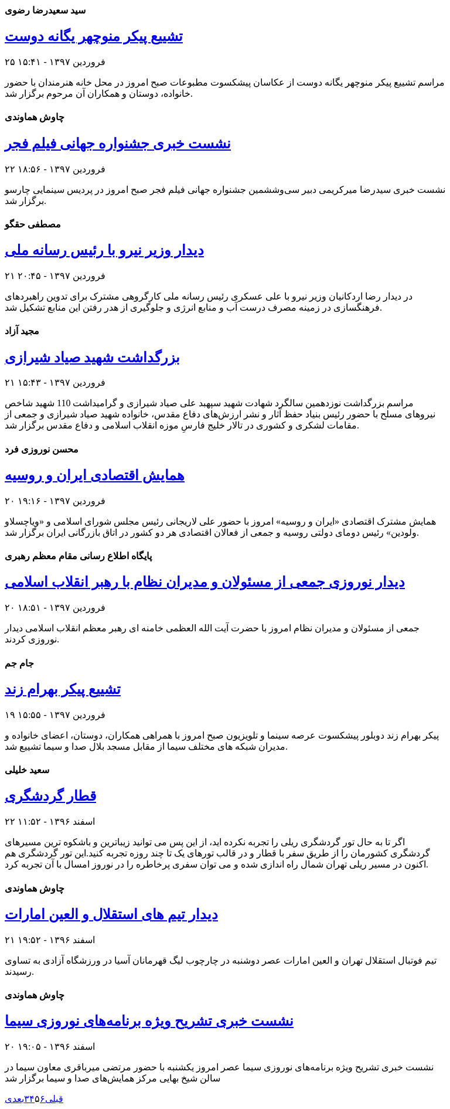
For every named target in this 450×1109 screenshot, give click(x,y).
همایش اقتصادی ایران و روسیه (95, 475)
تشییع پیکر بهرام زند (63, 689)
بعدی (14, 1099)
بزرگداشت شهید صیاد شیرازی (92, 357)
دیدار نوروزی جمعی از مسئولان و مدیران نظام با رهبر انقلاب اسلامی (205, 582)
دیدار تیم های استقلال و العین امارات (111, 914)
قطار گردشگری (50, 796)
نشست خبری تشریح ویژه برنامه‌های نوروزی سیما (149, 1021)
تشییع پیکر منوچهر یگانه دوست (94, 36)
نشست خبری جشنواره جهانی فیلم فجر (118, 143)
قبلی (54, 1099)
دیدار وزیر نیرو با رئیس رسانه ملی (104, 250)
